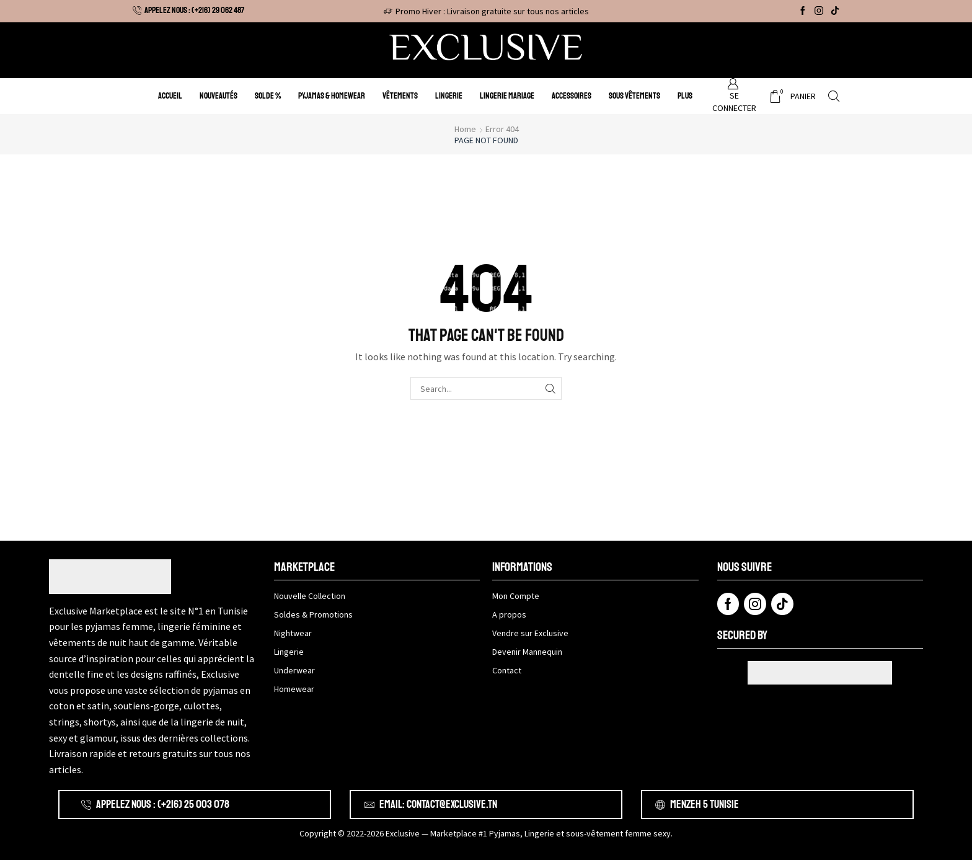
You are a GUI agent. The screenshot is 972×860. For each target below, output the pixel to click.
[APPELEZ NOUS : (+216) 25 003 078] (86, 805)
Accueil (170, 96)
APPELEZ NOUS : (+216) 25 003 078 (162, 804)
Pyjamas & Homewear (331, 96)
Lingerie (448, 96)
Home (465, 129)
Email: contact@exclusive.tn (438, 804)
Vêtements (400, 96)
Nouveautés (218, 96)
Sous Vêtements (634, 96)
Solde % (268, 96)
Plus (685, 96)
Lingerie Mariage (507, 96)
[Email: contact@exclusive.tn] (369, 805)
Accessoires (571, 96)
